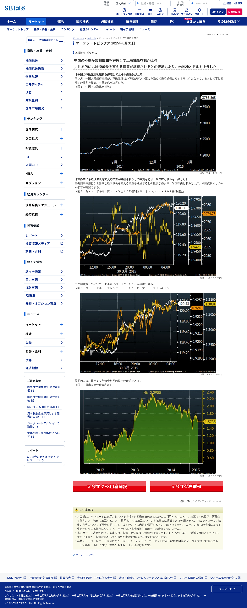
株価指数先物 (44, 68)
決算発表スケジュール (44, 205)
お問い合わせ (16, 577)
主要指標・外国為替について (43, 434)
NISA (60, 21)
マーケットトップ (18, 29)
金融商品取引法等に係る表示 (96, 577)
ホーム (11, 21)
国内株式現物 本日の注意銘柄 (43, 388)
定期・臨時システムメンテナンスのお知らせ (147, 577)
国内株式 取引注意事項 (43, 407)
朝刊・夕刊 (44, 251)
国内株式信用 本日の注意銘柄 (43, 398)
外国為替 (44, 76)
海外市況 (44, 287)
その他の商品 (229, 21)
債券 (154, 21)
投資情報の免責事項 (43, 577)
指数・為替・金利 (45, 29)
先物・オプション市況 (44, 303)
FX (172, 21)
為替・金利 (44, 351)
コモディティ (44, 84)
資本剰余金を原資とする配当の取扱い (43, 415)
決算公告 (67, 577)
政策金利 (44, 100)
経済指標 (44, 214)
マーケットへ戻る (85, 555)
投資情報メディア (44, 243)
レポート (109, 29)
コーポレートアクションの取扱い (43, 424)
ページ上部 (227, 589)
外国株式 (107, 21)
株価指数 (44, 60)
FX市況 (44, 295)
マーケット (36, 21)
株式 (44, 334)
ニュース (144, 29)
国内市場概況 (44, 108)
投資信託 (132, 21)
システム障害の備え (193, 577)
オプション (44, 183)
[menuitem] (227, 3)
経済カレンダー (89, 29)
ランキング (67, 29)
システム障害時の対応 (225, 577)
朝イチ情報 (127, 29)
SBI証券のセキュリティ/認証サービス (43, 458)
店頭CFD (44, 164)
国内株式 (82, 21)
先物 (44, 342)
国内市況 (44, 279)
